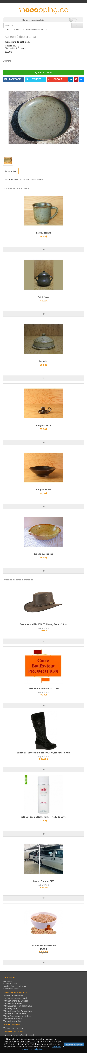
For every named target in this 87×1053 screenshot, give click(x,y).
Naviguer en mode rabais (33, 20)
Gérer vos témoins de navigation (41, 1048)
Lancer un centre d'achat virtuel (18, 1035)
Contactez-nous (11, 988)
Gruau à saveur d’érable (43, 945)
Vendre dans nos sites (13, 1028)
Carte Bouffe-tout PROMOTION (43, 688)
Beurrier (43, 361)
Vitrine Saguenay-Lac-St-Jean (17, 1016)
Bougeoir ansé (43, 425)
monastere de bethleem (17, 41)
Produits (17, 29)
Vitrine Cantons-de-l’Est (14, 1013)
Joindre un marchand (13, 995)
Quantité (7, 61)
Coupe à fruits (43, 489)
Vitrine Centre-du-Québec (15, 1000)
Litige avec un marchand (15, 998)
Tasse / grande (43, 232)
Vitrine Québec (10, 1008)
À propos (7, 981)
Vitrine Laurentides (12, 1003)
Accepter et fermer (74, 1044)
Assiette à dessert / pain (34, 29)
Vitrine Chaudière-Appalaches (17, 1011)
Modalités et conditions (14, 986)
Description (11, 171)
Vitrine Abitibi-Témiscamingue (17, 1005)
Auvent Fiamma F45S (43, 881)
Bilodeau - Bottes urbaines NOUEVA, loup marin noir (43, 752)
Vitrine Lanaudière (12, 1021)
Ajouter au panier (43, 72)
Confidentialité (10, 983)
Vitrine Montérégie (12, 1018)
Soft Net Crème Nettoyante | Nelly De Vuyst (43, 817)
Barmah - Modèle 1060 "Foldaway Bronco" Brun (43, 624)
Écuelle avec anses (43, 553)
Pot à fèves (43, 297)
